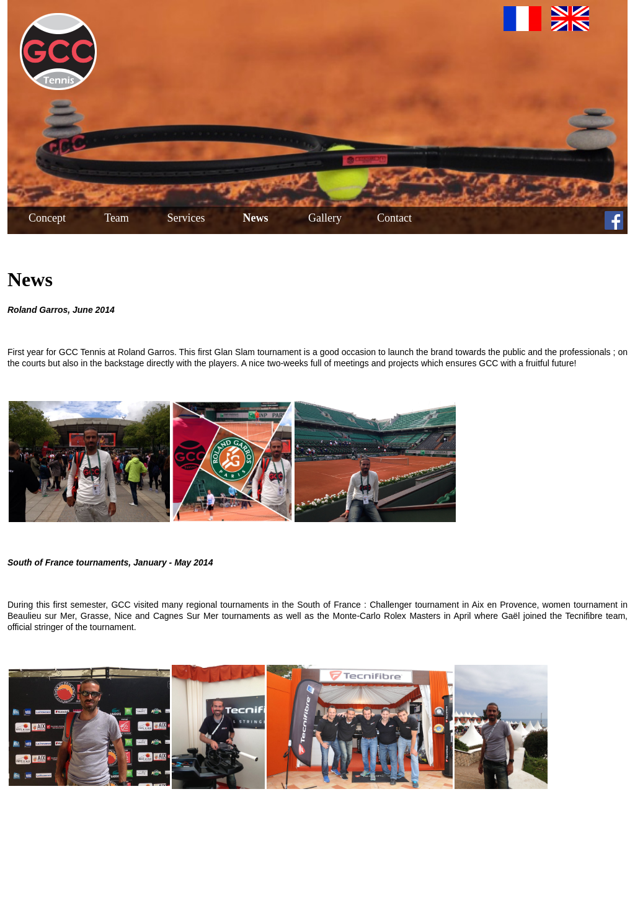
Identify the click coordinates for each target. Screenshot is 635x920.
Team (116, 218)
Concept (47, 218)
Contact (394, 218)
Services (186, 218)
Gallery (325, 218)
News (256, 218)
